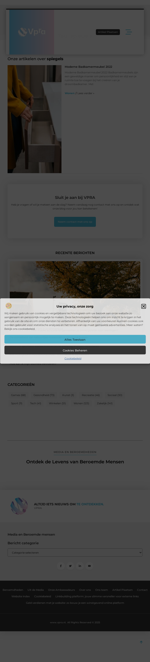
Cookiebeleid (73, 358)
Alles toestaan (75, 339)
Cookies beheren (75, 350)
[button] (143, 306)
